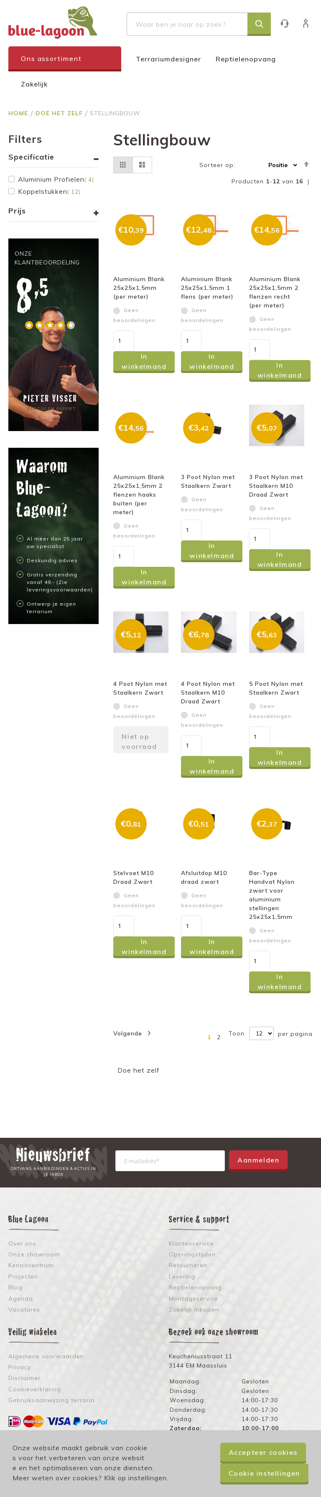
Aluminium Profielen (56, 179)
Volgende (127, 1033)
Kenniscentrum (31, 1265)
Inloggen (310, 23)
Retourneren (188, 1265)
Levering (182, 1276)
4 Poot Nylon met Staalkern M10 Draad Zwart (208, 692)
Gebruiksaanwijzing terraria (51, 1400)
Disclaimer (24, 1378)
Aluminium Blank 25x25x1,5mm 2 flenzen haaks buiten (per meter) (139, 494)
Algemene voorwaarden (46, 1356)
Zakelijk (34, 84)
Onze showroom (34, 1254)
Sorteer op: (217, 165)
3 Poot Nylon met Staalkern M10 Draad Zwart (276, 485)
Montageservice (193, 1298)
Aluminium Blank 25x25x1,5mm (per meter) (139, 287)
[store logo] (52, 22)
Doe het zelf (60, 113)
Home (19, 113)
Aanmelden (258, 1160)
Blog (15, 1287)
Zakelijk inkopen (194, 1309)
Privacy (19, 1367)
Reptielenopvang (246, 59)
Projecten (23, 1276)
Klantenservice (288, 23)
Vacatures (24, 1309)
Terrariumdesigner (168, 59)
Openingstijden (192, 1254)
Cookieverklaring (34, 1389)
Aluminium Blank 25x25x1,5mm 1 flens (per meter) (207, 287)
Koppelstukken (49, 191)
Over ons (22, 1243)
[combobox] (199, 24)
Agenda (20, 1298)
